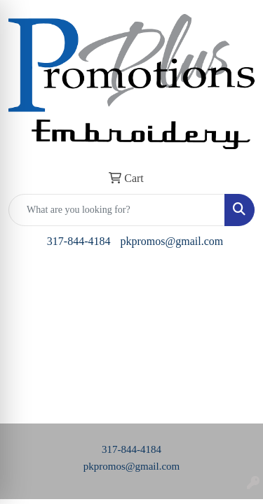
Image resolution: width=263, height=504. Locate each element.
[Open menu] (235, 281)
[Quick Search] (116, 210)
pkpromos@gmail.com (171, 241)
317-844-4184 (79, 241)
